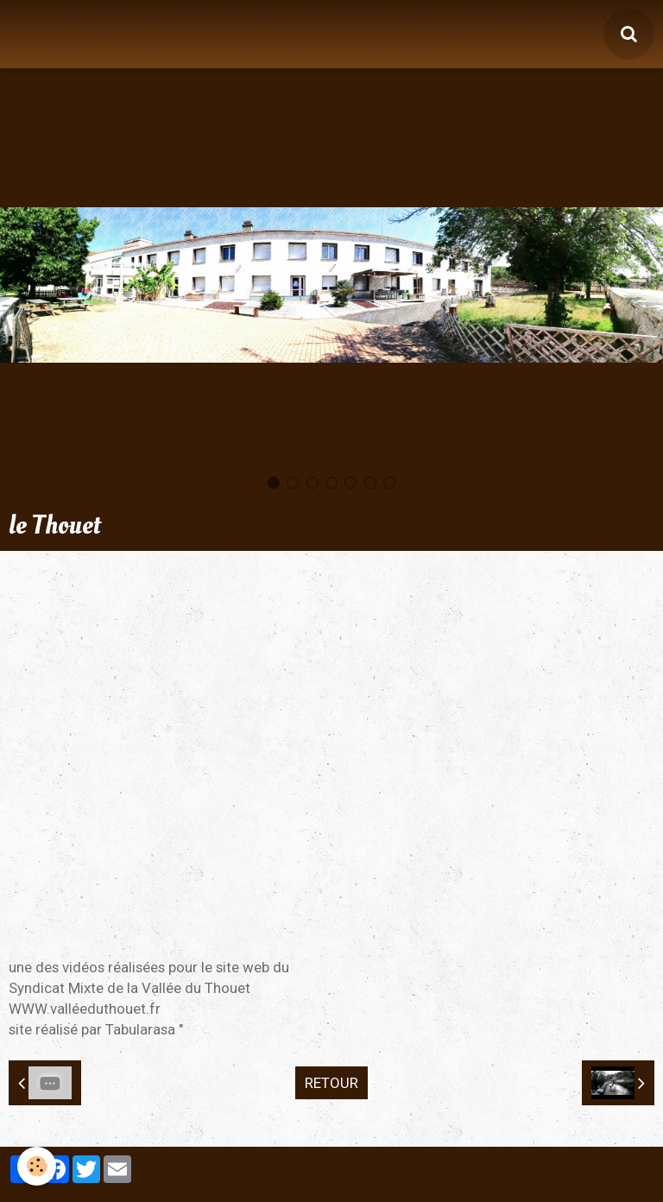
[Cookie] (36, 1166)
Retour (331, 1082)
